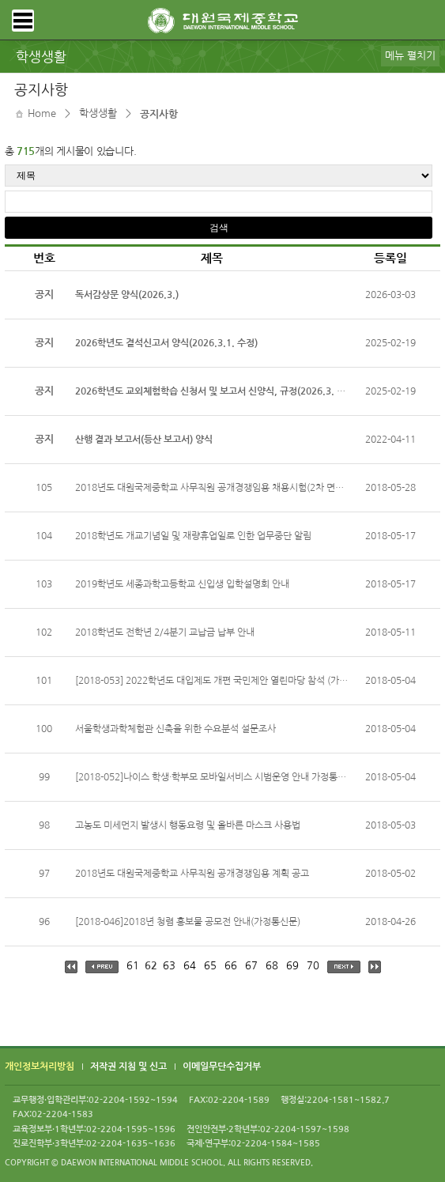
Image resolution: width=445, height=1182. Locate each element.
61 (132, 966)
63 (169, 966)
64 (189, 966)
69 (292, 966)
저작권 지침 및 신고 (128, 1067)
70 (313, 966)
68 (272, 966)
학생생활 (98, 113)
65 (210, 966)
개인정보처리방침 (39, 1067)
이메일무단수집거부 (222, 1067)
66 (230, 966)
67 (251, 966)
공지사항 (159, 114)
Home (42, 113)
